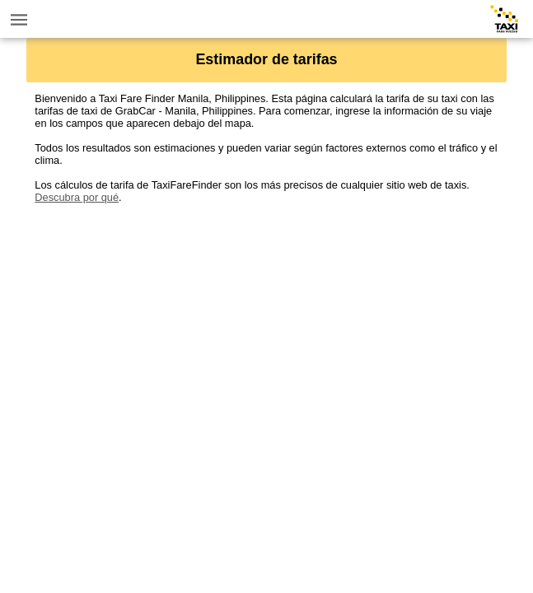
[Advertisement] (266, 318)
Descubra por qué (77, 197)
